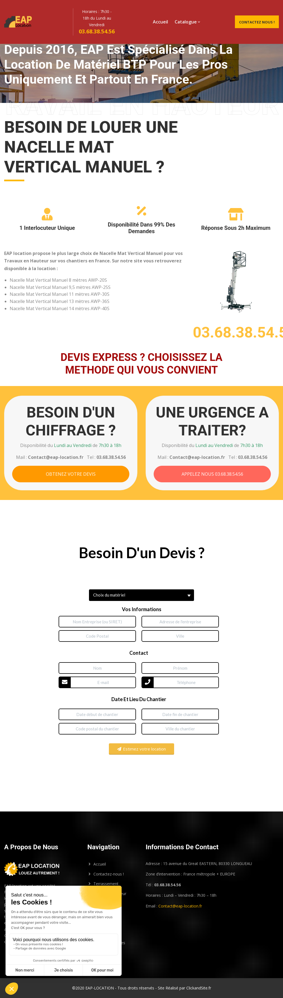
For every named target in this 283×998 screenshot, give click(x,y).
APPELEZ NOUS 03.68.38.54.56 (212, 474)
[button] (141, 595)
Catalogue (186, 22)
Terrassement (106, 883)
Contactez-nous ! (108, 874)
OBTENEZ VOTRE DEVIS (71, 474)
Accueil (160, 22)
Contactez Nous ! (257, 22)
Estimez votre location (141, 749)
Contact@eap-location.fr (180, 906)
